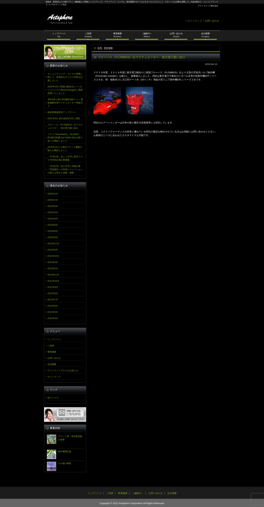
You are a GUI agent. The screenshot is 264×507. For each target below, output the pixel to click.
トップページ (58, 35)
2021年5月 (52, 218)
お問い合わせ (212, 20)
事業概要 (117, 35)
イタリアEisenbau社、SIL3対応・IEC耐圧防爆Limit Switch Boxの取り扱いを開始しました (65, 137)
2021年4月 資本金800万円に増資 (63, 118)
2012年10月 (53, 281)
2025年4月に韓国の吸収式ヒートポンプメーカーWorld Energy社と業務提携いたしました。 (65, 90)
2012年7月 (52, 299)
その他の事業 (64, 463)
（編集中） (146, 35)
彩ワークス (52, 398)
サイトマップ (194, 20)
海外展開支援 (64, 451)
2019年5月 (52, 231)
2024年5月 (52, 206)
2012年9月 (52, 287)
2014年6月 (52, 250)
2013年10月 (53, 256)
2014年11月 (53, 243)
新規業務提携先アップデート (61, 112)
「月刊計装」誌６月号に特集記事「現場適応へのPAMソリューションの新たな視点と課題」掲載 (65, 169)
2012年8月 (52, 293)
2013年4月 (52, 262)
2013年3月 (52, 268)
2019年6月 (52, 225)
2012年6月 (52, 306)
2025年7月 (52, 200)
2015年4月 (52, 237)
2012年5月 (52, 312)
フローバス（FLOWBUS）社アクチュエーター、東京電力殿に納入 (141, 57)
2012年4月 (52, 318)
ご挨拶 (88, 35)
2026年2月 (52, 194)
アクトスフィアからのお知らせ (62, 370)
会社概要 (205, 35)
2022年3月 (52, 212)
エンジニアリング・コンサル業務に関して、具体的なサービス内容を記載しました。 (65, 77)
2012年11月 (53, 274)
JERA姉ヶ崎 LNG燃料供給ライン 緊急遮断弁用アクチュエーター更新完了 (65, 102)
